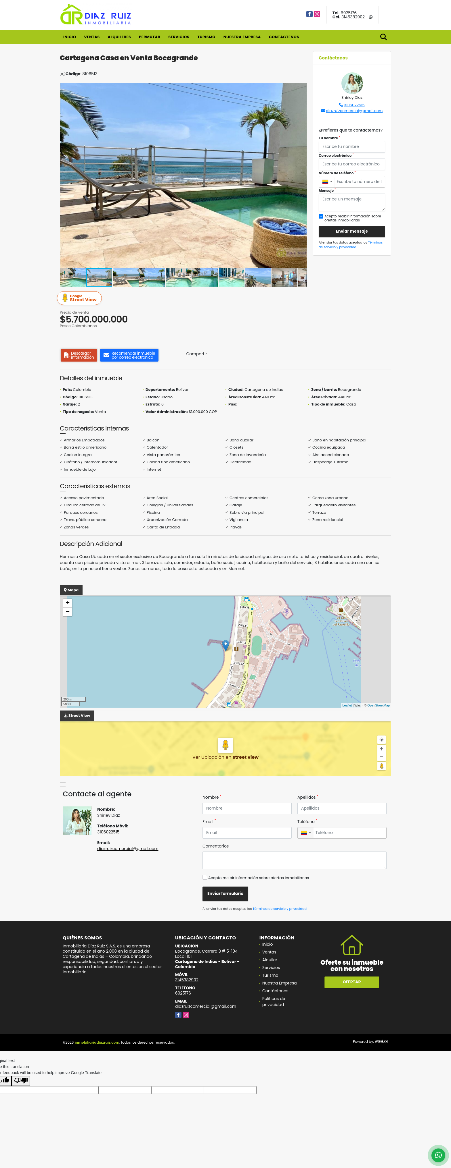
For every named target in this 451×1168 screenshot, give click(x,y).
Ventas (92, 37)
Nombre (211, 797)
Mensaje (327, 190)
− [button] (68, 612)
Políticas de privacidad (273, 1001)
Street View (80, 298)
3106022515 (354, 105)
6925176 (349, 13)
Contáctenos (284, 37)
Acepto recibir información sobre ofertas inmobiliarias (258, 878)
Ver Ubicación (209, 757)
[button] (301, 87)
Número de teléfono (337, 173)
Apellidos (307, 797)
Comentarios (215, 846)
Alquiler (269, 960)
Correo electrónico (336, 155)
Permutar (149, 37)
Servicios (178, 37)
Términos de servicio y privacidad (351, 245)
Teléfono (307, 822)
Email (209, 822)
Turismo (206, 37)
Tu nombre (329, 138)
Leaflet (347, 705)
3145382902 (353, 17)
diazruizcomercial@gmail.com (354, 110)
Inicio (69, 37)
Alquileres (119, 37)
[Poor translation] (21, 1081)
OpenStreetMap (378, 705)
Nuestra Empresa (242, 37)
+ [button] (68, 603)
